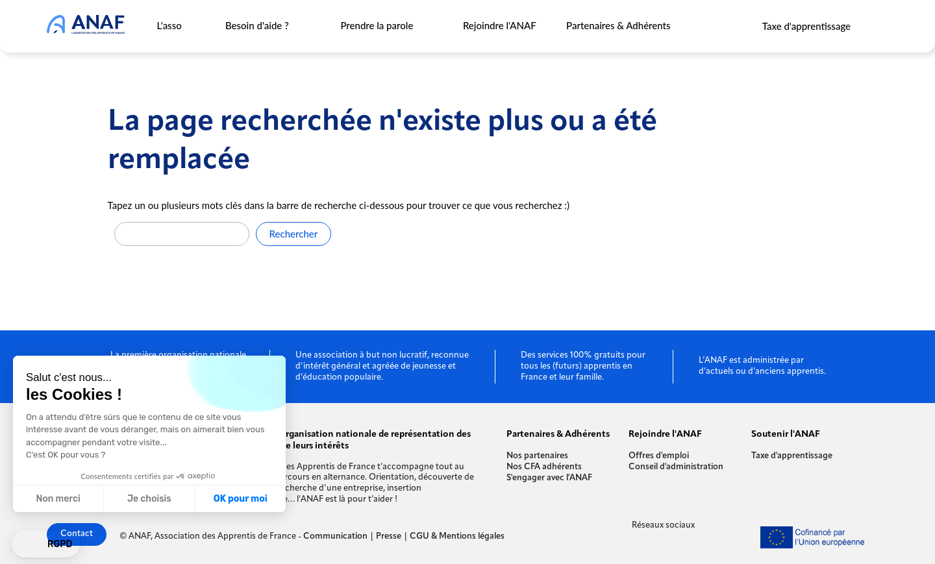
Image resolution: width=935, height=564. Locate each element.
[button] (46, 544)
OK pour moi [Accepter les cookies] (241, 498)
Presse (388, 536)
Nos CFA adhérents (544, 467)
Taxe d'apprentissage (806, 26)
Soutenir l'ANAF (785, 434)
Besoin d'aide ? (257, 25)
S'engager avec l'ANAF (549, 478)
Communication (335, 536)
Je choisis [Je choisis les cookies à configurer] (149, 498)
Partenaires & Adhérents (618, 25)
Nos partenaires (537, 456)
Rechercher (293, 233)
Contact (76, 534)
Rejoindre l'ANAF (499, 25)
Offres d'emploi (659, 456)
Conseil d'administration (676, 467)
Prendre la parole (377, 25)
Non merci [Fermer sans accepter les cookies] (58, 498)
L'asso (169, 25)
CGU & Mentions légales (457, 536)
